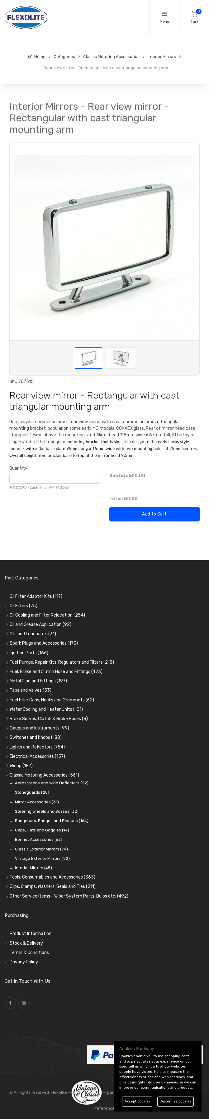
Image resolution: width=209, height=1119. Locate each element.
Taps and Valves (30, 690)
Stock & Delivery (26, 943)
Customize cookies (175, 1101)
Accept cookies (137, 1101)
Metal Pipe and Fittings (38, 681)
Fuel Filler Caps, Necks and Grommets (52, 700)
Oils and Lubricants (33, 634)
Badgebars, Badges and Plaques (51, 820)
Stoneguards (32, 792)
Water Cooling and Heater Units (46, 709)
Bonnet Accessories (38, 839)
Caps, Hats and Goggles (42, 830)
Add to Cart (154, 514)
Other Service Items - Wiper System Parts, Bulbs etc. (69, 896)
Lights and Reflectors (37, 747)
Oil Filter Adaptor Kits (36, 596)
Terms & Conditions (29, 952)
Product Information (30, 933)
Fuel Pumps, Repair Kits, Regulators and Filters (62, 662)
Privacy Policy (24, 962)
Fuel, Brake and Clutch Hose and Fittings (56, 671)
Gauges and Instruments (39, 728)
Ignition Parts (29, 653)
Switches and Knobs (36, 737)
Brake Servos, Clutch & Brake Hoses (49, 718)
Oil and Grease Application (40, 624)
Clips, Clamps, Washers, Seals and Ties (53, 886)
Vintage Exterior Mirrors (42, 858)
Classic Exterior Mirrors (41, 849)
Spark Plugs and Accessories (44, 643)
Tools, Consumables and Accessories (52, 877)
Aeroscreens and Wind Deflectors (51, 783)
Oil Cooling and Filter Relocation (47, 615)
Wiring (21, 765)
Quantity (18, 468)
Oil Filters (23, 605)
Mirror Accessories (37, 802)
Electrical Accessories (37, 756)
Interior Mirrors (33, 867)
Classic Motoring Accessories (44, 775)
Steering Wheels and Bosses (46, 811)
